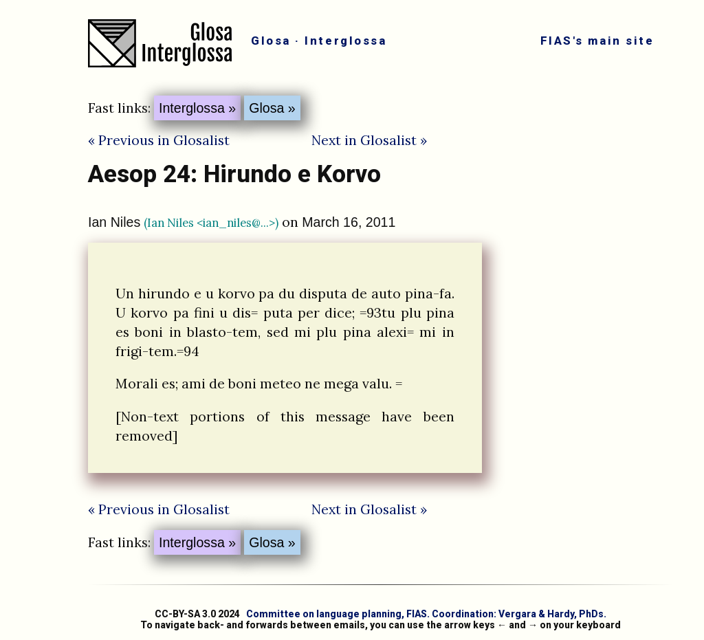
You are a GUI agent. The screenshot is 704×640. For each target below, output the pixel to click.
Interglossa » (197, 107)
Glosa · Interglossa (318, 40)
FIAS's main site (597, 40)
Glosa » (272, 107)
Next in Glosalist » (369, 139)
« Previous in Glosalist (159, 139)
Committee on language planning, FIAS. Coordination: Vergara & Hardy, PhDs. (426, 613)
